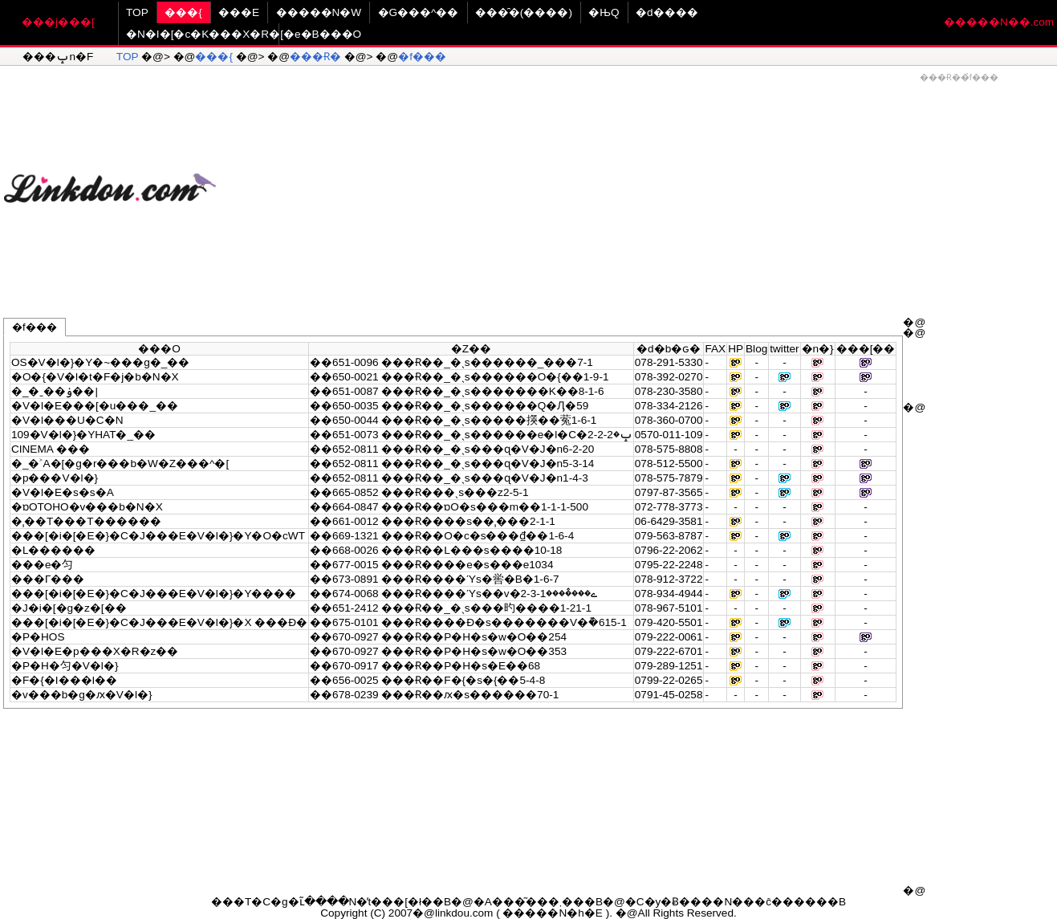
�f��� (422, 57)
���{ (183, 12)
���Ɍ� (315, 57)
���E (238, 12)
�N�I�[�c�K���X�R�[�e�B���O (243, 34)
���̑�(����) (523, 12)
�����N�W (319, 12)
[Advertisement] (636, 181)
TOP (137, 12)
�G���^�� (418, 12)
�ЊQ (603, 12)
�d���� (667, 12)
